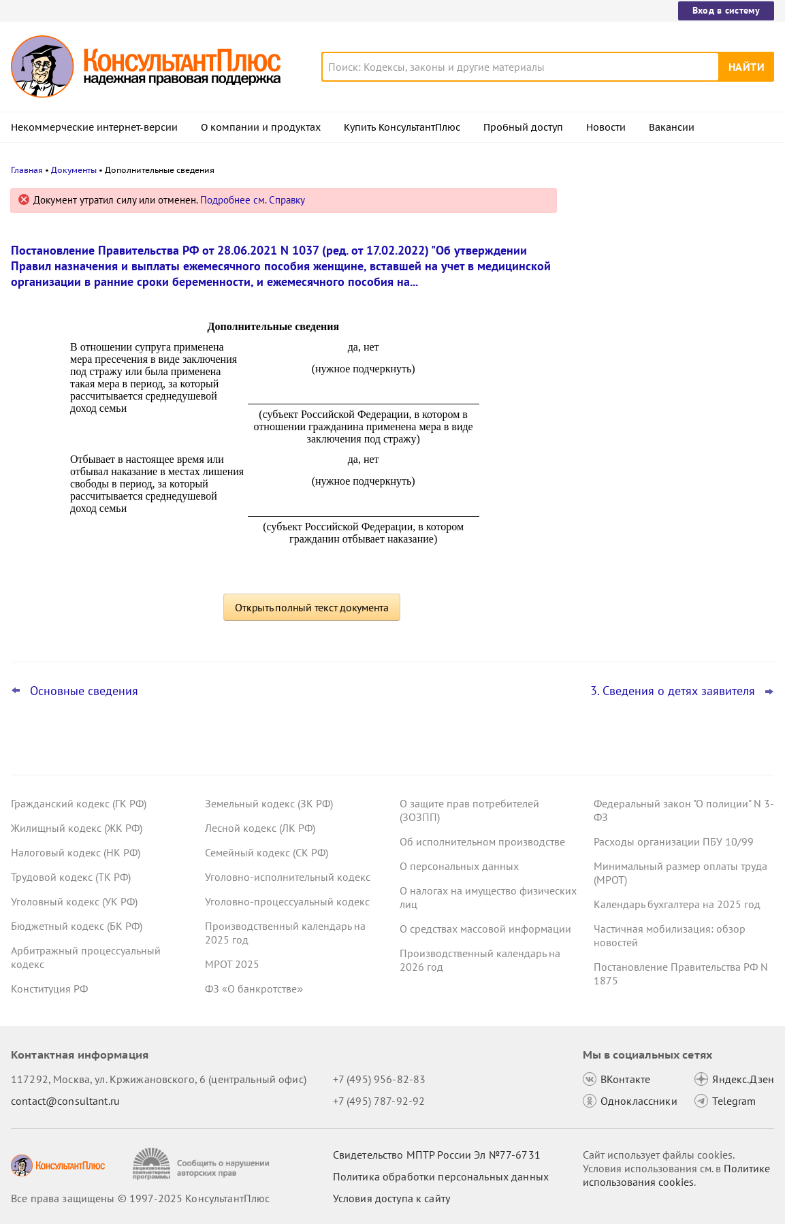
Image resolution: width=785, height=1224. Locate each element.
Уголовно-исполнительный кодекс (287, 877)
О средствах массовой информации (485, 928)
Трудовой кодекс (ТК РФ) (71, 877)
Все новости (612, 519)
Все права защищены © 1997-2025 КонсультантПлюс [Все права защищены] (140, 1198)
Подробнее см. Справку (252, 199)
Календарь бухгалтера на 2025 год (677, 904)
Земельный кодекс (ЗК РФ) (269, 803)
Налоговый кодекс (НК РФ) (75, 852)
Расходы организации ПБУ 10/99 (674, 841)
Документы (74, 170)
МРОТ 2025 (232, 964)
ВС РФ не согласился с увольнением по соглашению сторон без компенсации (668, 267)
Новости (606, 127)
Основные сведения (84, 690)
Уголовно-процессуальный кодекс (287, 901)
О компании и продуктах (261, 127)
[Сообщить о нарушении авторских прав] (202, 1164)
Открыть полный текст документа (312, 607)
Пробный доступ (523, 127)
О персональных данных (459, 866)
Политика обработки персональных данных (441, 1176)
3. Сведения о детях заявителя (672, 690)
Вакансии (671, 127)
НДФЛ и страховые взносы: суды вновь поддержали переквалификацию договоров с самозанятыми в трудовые (673, 475)
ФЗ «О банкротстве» (254, 988)
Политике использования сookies (676, 1175)
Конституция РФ (49, 988)
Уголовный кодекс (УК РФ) (74, 901)
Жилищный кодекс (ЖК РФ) (76, 828)
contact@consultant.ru (65, 1101)
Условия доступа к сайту (391, 1198)
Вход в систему (726, 10)
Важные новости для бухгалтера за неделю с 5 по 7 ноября (664, 409)
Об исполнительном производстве (482, 841)
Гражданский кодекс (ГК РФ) (78, 803)
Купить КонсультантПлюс (402, 127)
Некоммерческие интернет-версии (94, 127)
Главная (27, 170)
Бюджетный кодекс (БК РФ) (76, 926)
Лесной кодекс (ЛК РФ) (260, 828)
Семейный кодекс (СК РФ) (266, 852)
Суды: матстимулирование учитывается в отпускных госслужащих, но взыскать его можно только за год (673, 341)
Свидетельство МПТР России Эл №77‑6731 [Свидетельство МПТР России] (437, 1154)
